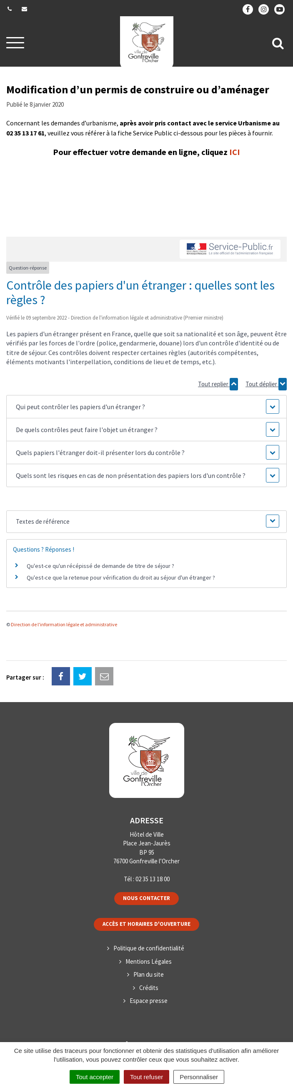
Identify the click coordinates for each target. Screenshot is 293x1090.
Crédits (148, 988)
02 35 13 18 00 (152, 879)
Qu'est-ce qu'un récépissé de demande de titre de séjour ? (100, 566)
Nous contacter (146, 898)
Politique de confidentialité (148, 948)
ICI (234, 152)
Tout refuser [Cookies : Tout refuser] (146, 1076)
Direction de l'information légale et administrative (64, 624)
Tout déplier (266, 384)
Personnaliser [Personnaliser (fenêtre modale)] (199, 1076)
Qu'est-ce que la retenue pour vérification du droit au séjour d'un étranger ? (121, 577)
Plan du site (148, 974)
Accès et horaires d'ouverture (146, 924)
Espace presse (149, 1001)
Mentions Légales (148, 961)
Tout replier (218, 384)
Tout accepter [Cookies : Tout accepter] (94, 1076)
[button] (147, 406)
